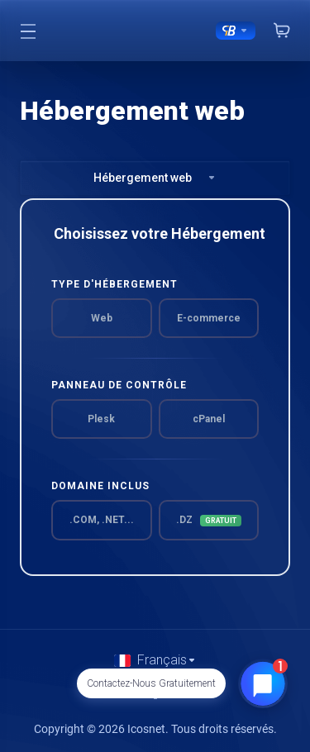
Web (101, 318)
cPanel (209, 419)
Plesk (101, 419)
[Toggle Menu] (27, 31)
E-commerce (209, 318)
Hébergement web (155, 177)
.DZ (208, 520)
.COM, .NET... (101, 520)
